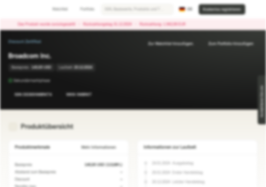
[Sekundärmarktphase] (53, 80)
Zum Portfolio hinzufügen (228, 44)
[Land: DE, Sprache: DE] (186, 9)
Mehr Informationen (101, 147)
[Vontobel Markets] (22, 9)
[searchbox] (137, 9)
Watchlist (57, 9)
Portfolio (84, 9)
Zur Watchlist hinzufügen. (168, 44)
